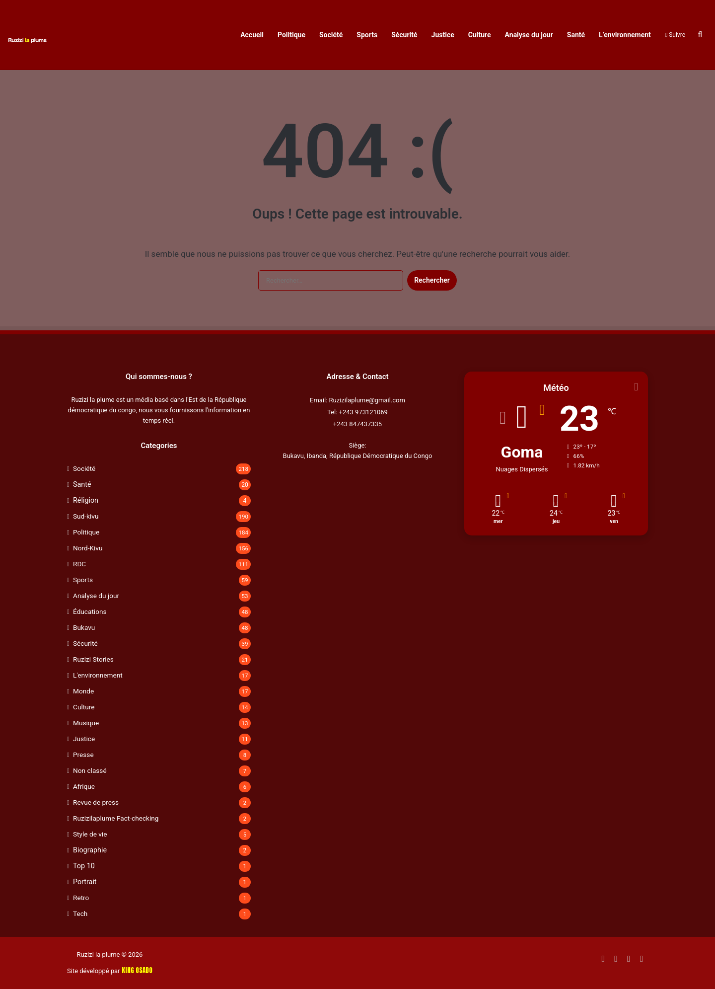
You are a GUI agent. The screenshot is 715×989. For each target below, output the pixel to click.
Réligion (85, 500)
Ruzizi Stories (93, 659)
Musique (86, 723)
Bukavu (84, 627)
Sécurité (404, 35)
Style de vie (90, 834)
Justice (442, 35)
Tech (80, 913)
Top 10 (84, 866)
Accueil (252, 35)
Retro (81, 898)
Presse (83, 755)
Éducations (90, 611)
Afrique (84, 786)
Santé (576, 35)
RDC (79, 564)
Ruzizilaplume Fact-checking (115, 818)
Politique (291, 35)
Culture (479, 35)
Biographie (90, 850)
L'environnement (98, 675)
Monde (83, 691)
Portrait (85, 882)
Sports (367, 35)
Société (331, 35)
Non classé (90, 770)
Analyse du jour (529, 35)
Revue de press (96, 802)
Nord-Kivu (87, 548)
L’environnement (625, 35)
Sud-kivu (85, 516)
